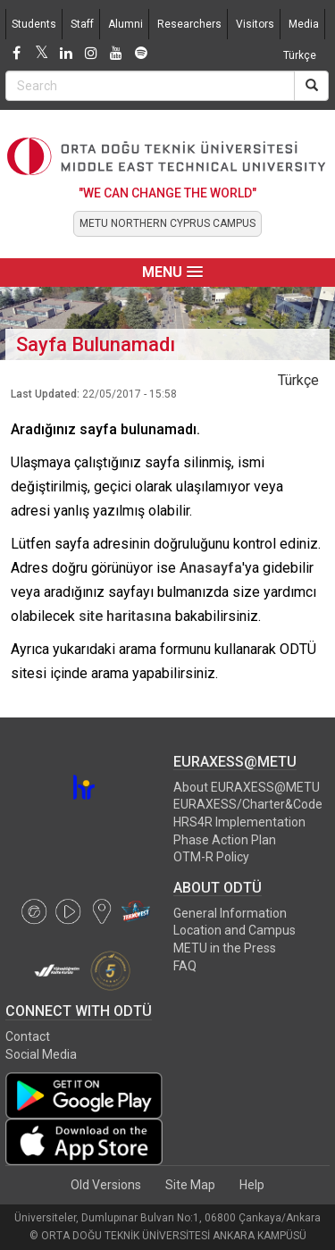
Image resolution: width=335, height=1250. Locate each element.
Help (251, 1185)
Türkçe (299, 55)
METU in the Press (224, 948)
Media (304, 24)
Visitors (255, 24)
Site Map (190, 1185)
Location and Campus (234, 930)
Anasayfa (211, 567)
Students (34, 24)
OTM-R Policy (211, 857)
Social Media (41, 1054)
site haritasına (125, 616)
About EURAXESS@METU (246, 787)
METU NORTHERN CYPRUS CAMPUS (167, 223)
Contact (27, 1036)
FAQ (185, 966)
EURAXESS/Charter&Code (247, 804)
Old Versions (106, 1185)
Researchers (189, 24)
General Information (230, 913)
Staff (82, 24)
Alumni (125, 24)
